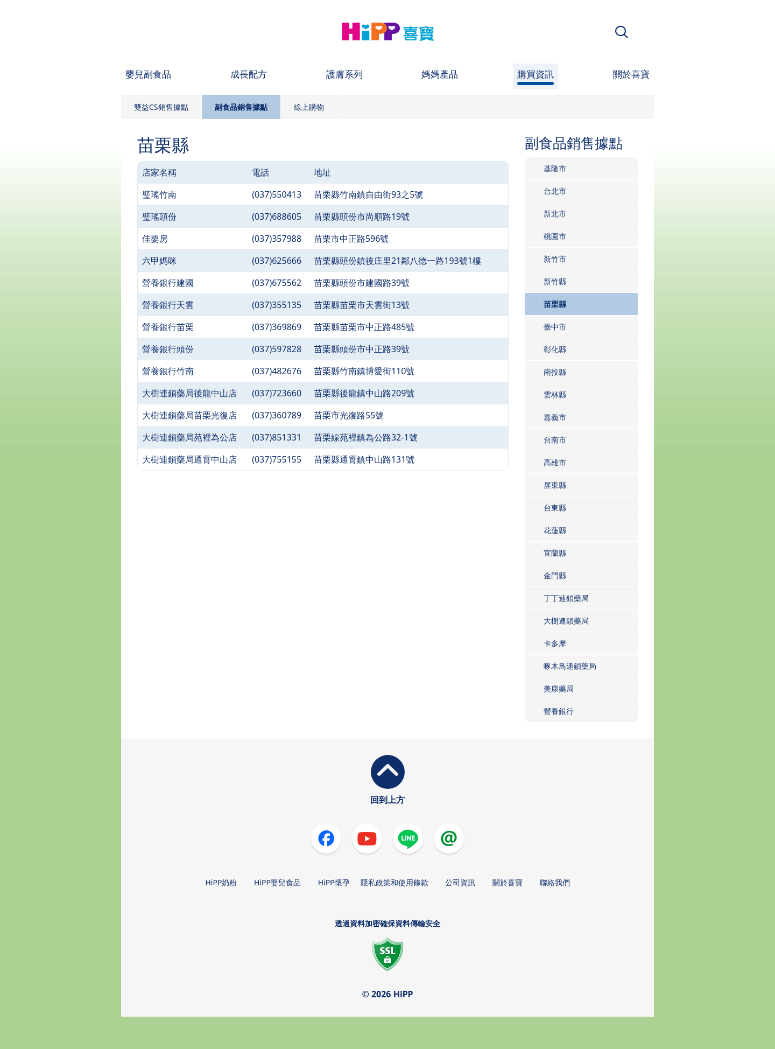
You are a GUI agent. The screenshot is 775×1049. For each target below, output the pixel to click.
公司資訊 (460, 882)
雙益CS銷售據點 (161, 107)
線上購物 (309, 107)
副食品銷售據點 (241, 107)
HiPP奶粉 (221, 882)
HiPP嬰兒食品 (277, 882)
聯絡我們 (555, 882)
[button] (621, 32)
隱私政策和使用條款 (394, 882)
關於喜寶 (507, 882)
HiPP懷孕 (334, 882)
